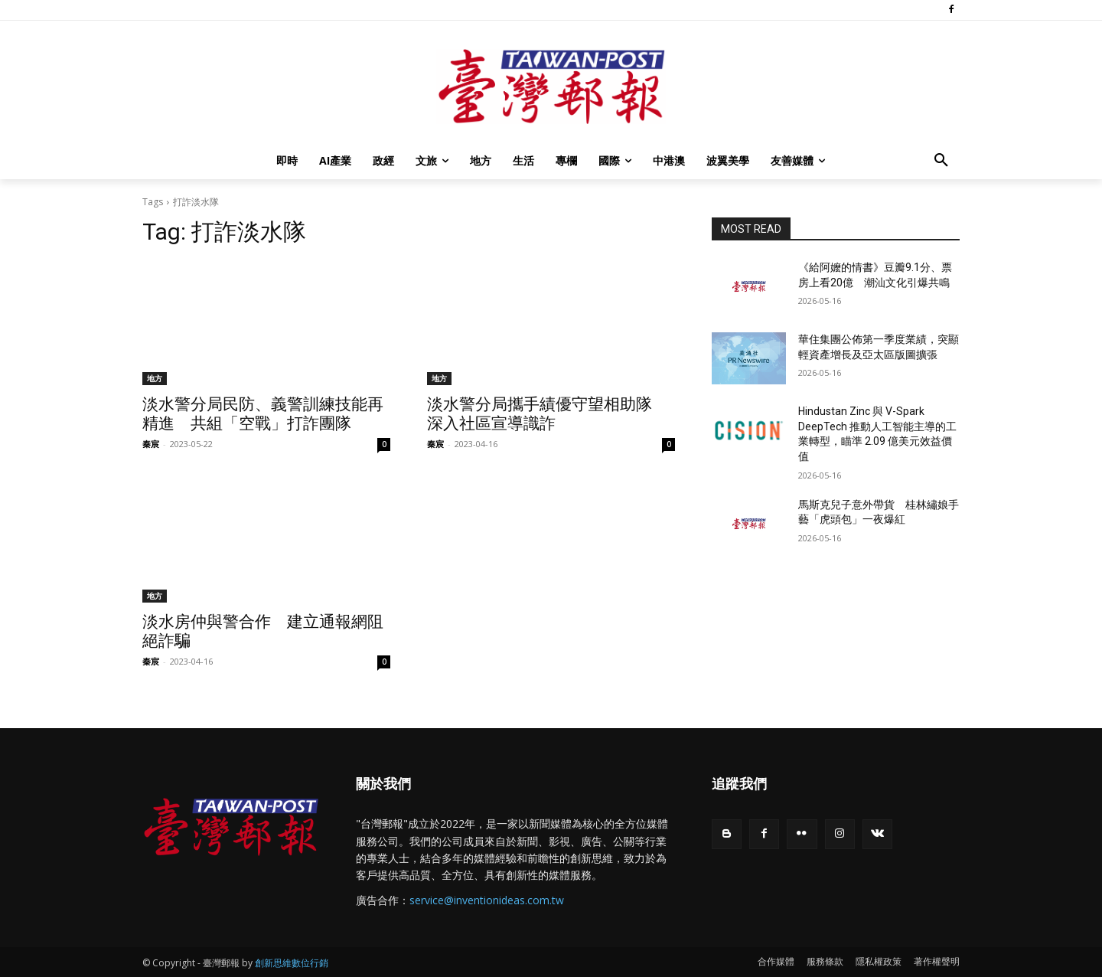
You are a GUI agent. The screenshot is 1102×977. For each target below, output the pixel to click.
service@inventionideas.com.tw (486, 900)
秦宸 (150, 443)
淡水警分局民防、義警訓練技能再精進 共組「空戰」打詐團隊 (262, 414)
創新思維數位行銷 (291, 962)
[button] (941, 160)
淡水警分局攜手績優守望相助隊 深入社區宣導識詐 (547, 414)
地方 (154, 378)
